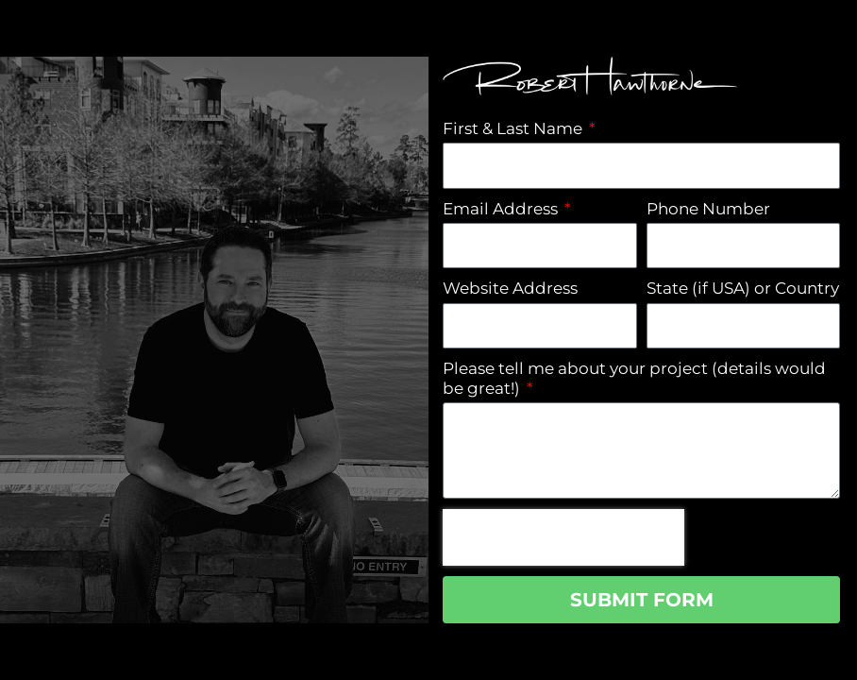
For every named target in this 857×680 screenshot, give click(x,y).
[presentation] (563, 537)
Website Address (510, 288)
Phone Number (708, 208)
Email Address (502, 208)
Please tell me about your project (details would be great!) (634, 378)
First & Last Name (514, 128)
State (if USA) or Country (743, 288)
